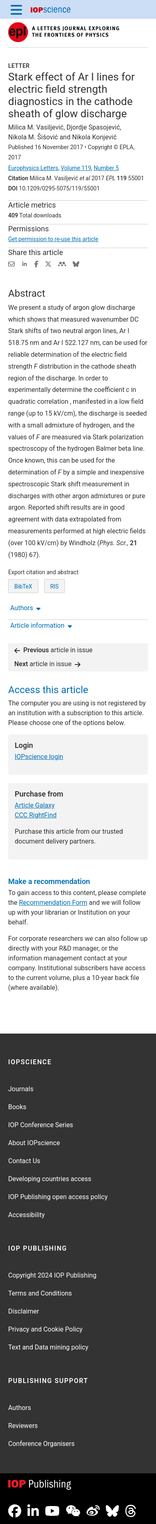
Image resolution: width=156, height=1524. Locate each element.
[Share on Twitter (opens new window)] (48, 263)
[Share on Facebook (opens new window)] (36, 263)
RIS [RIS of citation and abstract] (54, 586)
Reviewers (23, 1426)
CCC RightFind (36, 815)
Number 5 (106, 168)
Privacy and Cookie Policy (45, 1329)
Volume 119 (76, 168)
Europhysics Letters (33, 168)
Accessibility (26, 1215)
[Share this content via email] (11, 263)
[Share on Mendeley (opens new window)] (62, 263)
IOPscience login (39, 757)
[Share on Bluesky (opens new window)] (76, 263)
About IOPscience (34, 1143)
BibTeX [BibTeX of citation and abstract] (23, 586)
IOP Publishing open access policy (58, 1197)
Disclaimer (23, 1311)
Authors (19, 1408)
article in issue (53, 650)
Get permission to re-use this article (53, 239)
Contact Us (24, 1161)
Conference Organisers (41, 1444)
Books (17, 1107)
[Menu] (16, 9)
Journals (20, 1089)
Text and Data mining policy (48, 1347)
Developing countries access (49, 1179)
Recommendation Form (53, 902)
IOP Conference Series (40, 1125)
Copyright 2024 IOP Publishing (52, 1275)
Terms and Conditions (40, 1293)
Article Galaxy (35, 805)
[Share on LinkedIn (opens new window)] (24, 263)
